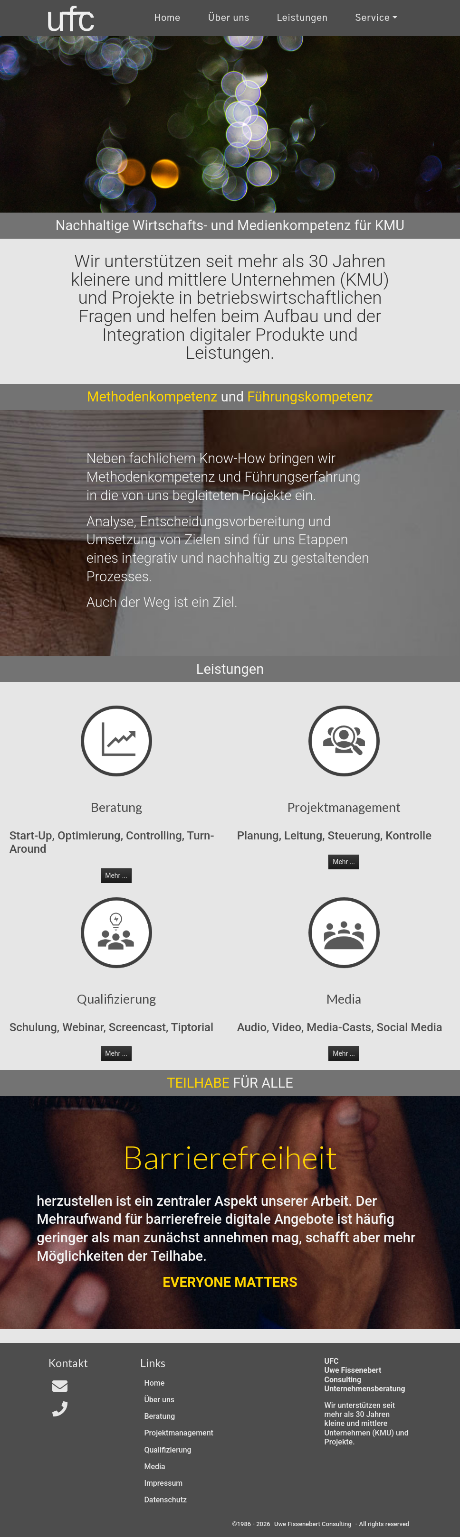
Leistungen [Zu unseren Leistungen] (302, 18)
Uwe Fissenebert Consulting (313, 1524)
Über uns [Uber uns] (228, 18)
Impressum (163, 1483)
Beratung (159, 1416)
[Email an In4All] (59, 1389)
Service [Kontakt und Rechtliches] (372, 18)
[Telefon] (59, 1411)
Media (154, 1466)
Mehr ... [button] (116, 875)
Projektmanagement (178, 1432)
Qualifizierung (167, 1449)
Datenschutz (165, 1499)
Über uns (159, 1399)
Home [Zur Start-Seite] (167, 18)
